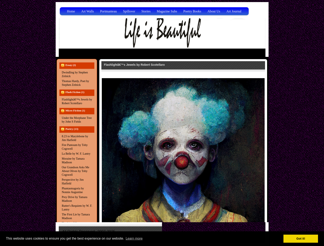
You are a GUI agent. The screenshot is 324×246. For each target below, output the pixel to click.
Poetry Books (192, 11)
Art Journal (233, 11)
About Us (214, 11)
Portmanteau (108, 11)
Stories (145, 11)
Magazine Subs (167, 11)
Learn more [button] (134, 238)
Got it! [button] (300, 238)
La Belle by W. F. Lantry (76, 153)
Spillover (129, 11)
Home (71, 11)
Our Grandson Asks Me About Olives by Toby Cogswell (75, 171)
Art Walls (87, 11)
